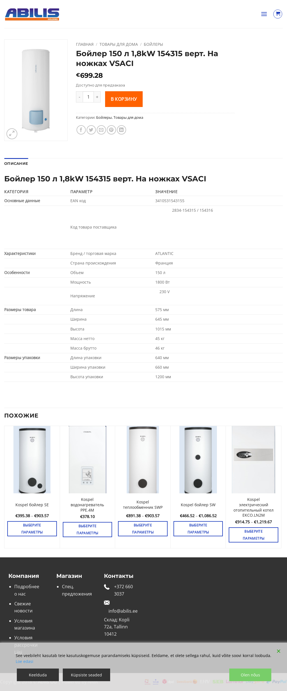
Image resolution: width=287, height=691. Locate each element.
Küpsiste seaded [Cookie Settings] (86, 675)
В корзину (124, 99)
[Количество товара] (88, 96)
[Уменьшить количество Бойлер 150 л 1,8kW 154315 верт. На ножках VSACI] (79, 96)
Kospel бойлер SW (198, 504)
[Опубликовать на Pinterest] (111, 129)
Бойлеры (153, 44)
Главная (85, 44)
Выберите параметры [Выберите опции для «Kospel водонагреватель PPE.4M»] (87, 529)
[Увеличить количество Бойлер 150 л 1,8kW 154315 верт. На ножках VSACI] (97, 96)
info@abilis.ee (123, 611)
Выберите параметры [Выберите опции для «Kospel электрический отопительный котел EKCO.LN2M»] (253, 535)
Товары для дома (118, 44)
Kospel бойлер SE (32, 504)
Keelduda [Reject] (38, 675)
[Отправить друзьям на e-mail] (101, 129)
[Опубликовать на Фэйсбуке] (81, 129)
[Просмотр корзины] (277, 14)
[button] (264, 14)
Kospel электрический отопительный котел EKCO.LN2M (253, 507)
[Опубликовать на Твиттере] (91, 129)
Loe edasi (24, 661)
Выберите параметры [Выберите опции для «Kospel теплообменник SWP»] (143, 528)
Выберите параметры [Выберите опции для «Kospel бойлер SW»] (198, 528)
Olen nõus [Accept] (250, 675)
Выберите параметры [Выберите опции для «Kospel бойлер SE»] (32, 528)
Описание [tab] (16, 163)
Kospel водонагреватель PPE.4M (87, 504)
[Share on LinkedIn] (121, 129)
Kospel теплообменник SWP (143, 505)
